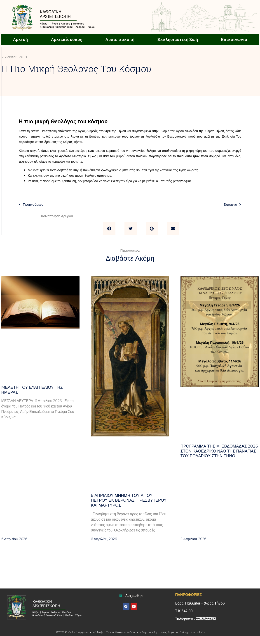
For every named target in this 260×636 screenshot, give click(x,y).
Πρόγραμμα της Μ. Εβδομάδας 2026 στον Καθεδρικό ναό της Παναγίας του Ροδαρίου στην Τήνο (219, 451)
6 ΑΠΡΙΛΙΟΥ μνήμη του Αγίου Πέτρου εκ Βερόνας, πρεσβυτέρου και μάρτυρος (128, 500)
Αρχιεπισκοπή (119, 39)
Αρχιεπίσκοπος (66, 39)
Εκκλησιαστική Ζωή (177, 39)
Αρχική (20, 39)
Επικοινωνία (234, 39)
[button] (109, 228)
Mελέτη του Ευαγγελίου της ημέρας (32, 390)
